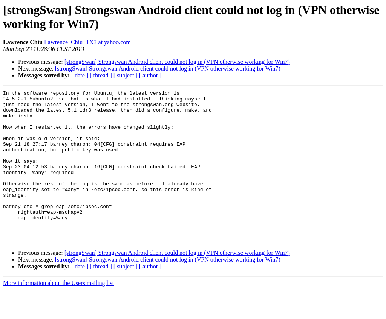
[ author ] (150, 75)
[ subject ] (125, 75)
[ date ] (79, 75)
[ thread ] (101, 75)
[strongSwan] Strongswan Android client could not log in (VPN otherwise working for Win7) (177, 62)
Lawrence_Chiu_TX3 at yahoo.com (87, 42)
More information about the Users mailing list (58, 312)
